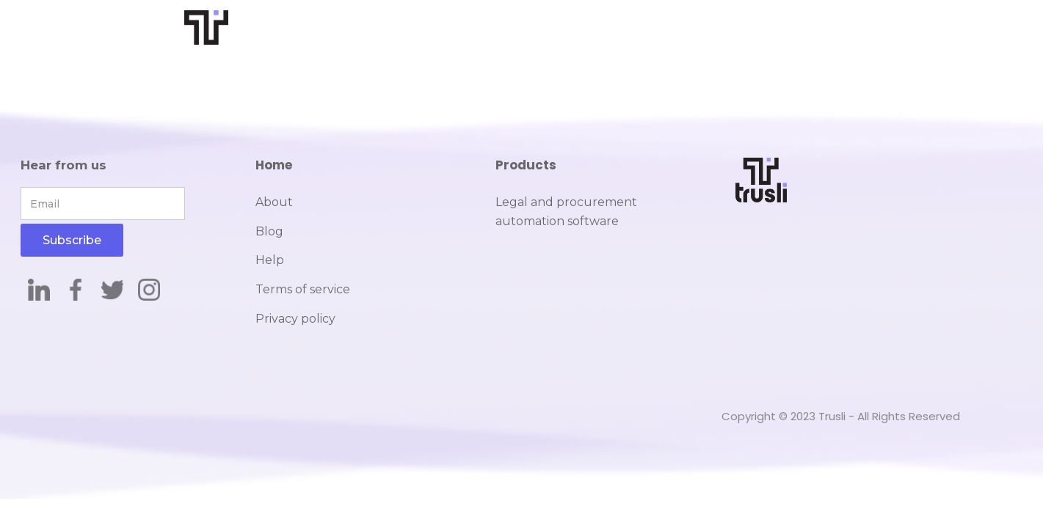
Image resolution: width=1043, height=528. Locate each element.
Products (525, 165)
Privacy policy (295, 319)
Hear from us (63, 165)
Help (269, 260)
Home (273, 165)
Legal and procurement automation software (566, 211)
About (274, 202)
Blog (269, 231)
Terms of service (302, 289)
